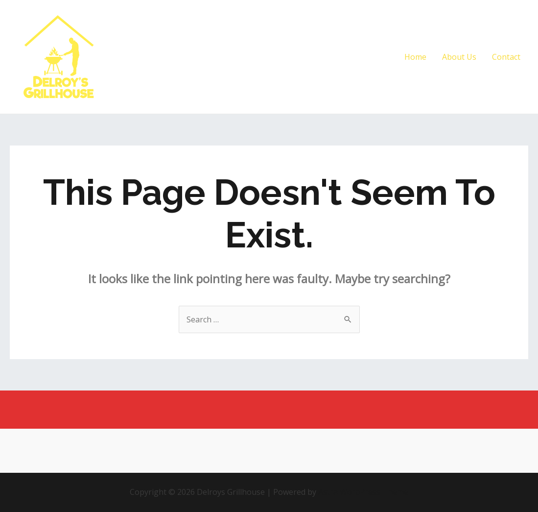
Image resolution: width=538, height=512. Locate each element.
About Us (459, 56)
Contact (506, 56)
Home (415, 56)
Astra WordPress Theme (363, 492)
